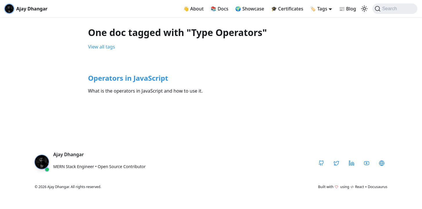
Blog (347, 8)
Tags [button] (318, 9)
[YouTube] (366, 163)
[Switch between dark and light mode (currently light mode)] (364, 8)
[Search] (394, 8)
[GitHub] (321, 163)
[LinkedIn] (351, 163)
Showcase (249, 8)
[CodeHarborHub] (381, 163)
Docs (219, 8)
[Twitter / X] (336, 163)
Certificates (287, 8)
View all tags (101, 47)
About (193, 8)
